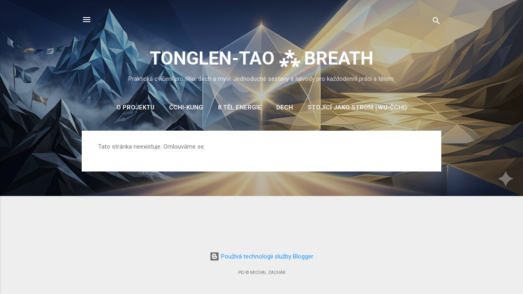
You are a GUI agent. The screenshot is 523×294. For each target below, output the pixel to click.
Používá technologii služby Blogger (261, 256)
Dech (284, 107)
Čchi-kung (186, 107)
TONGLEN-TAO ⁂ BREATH (261, 58)
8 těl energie (240, 107)
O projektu (135, 107)
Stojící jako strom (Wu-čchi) (357, 107)
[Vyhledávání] (436, 22)
